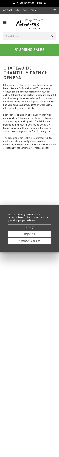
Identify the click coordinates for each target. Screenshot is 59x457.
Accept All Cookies (29, 241)
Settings (29, 227)
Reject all (29, 234)
